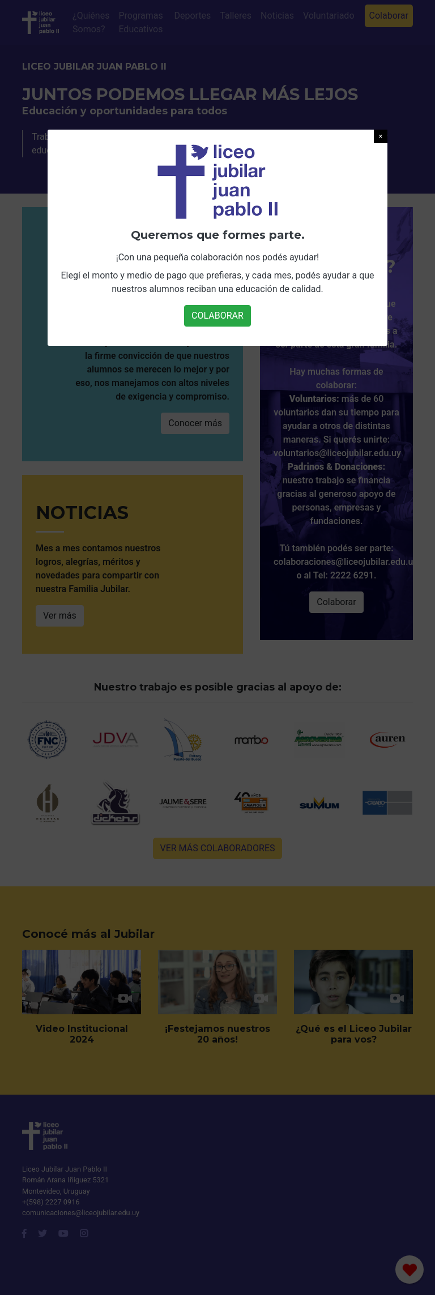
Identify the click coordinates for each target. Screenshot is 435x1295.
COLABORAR (217, 315)
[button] (380, 136)
